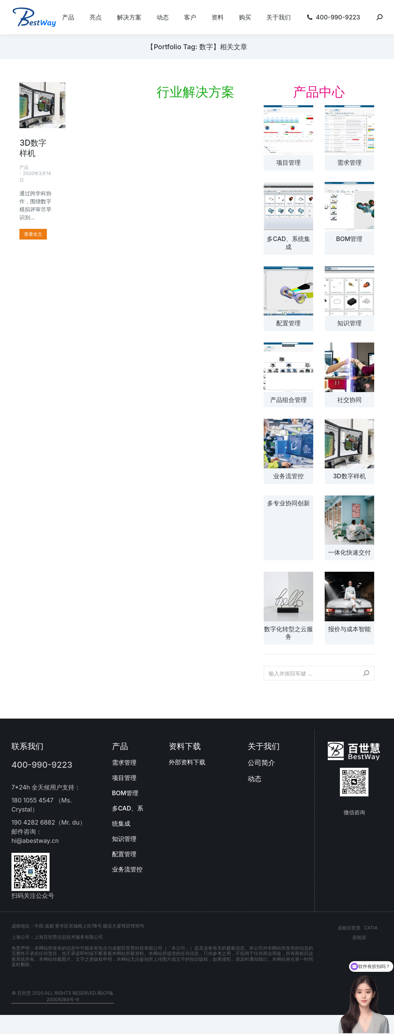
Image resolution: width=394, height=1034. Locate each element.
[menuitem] (68, 17)
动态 (254, 779)
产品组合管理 (288, 400)
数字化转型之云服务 (288, 633)
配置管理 (288, 323)
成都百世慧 (349, 928)
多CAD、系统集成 (288, 243)
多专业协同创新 (288, 503)
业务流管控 (288, 476)
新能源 (359, 937)
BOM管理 (349, 239)
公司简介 (261, 763)
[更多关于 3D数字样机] (33, 234)
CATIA (371, 928)
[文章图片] (288, 130)
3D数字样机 (349, 476)
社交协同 (349, 400)
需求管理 (349, 162)
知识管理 (349, 323)
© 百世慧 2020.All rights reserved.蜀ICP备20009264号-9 (63, 996)
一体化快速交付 (349, 552)
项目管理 (288, 162)
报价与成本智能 (349, 629)
